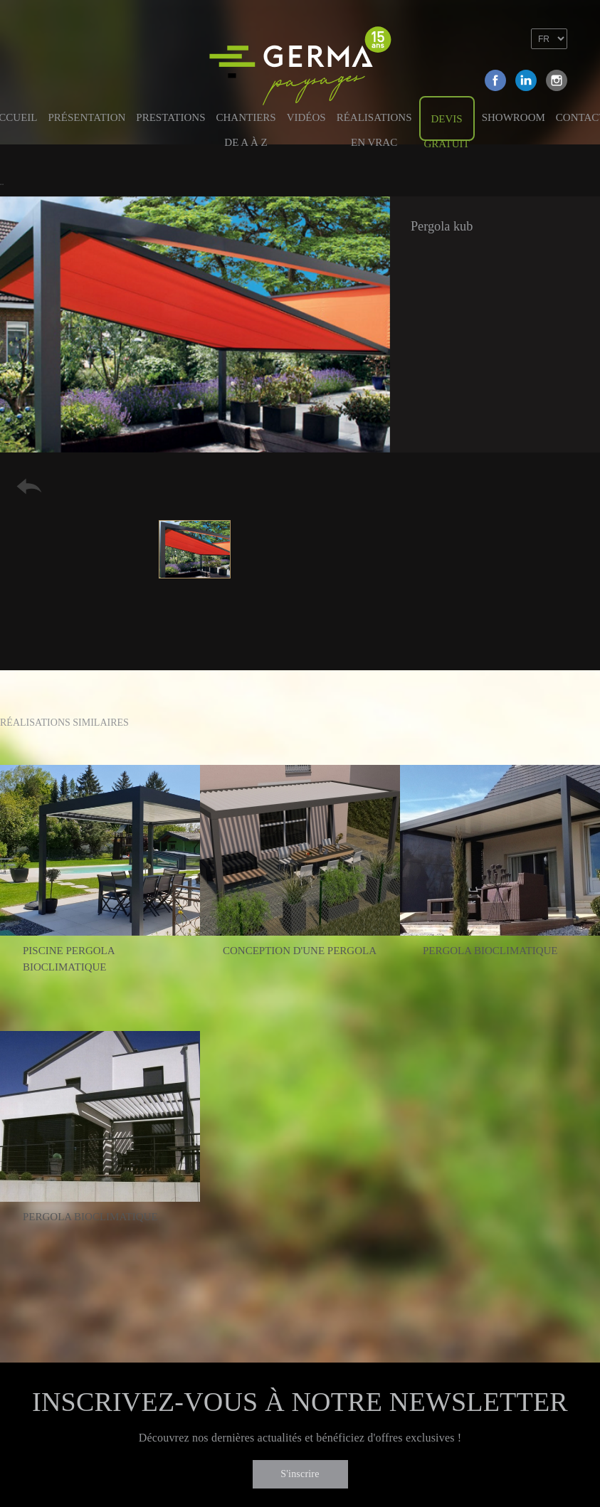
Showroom (513, 117)
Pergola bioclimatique (490, 950)
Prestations (170, 117)
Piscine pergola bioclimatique (69, 959)
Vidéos (306, 117)
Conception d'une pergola (300, 950)
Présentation (87, 117)
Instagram (556, 80)
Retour (29, 486)
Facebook (495, 80)
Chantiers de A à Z (245, 125)
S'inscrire (299, 1474)
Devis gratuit (447, 127)
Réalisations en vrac (374, 125)
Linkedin (526, 80)
